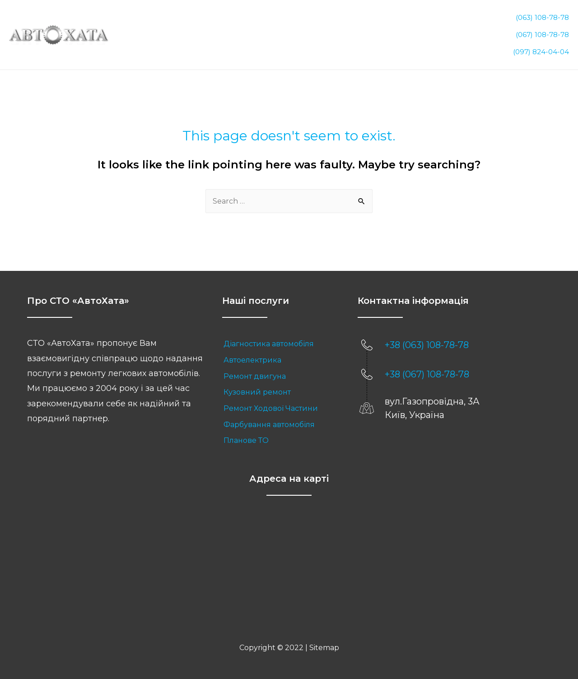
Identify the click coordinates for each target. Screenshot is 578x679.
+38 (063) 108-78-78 (427, 339)
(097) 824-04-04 (541, 44)
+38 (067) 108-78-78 (427, 368)
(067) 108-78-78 (542, 31)
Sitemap (324, 641)
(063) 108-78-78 (542, 18)
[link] (281, 338)
